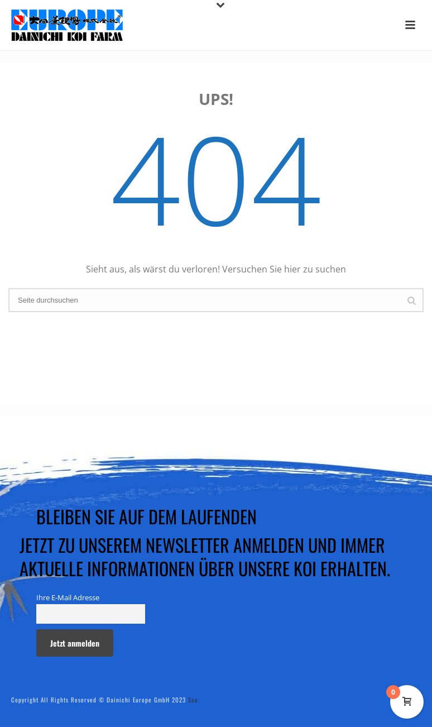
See (193, 699)
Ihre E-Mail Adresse (67, 597)
